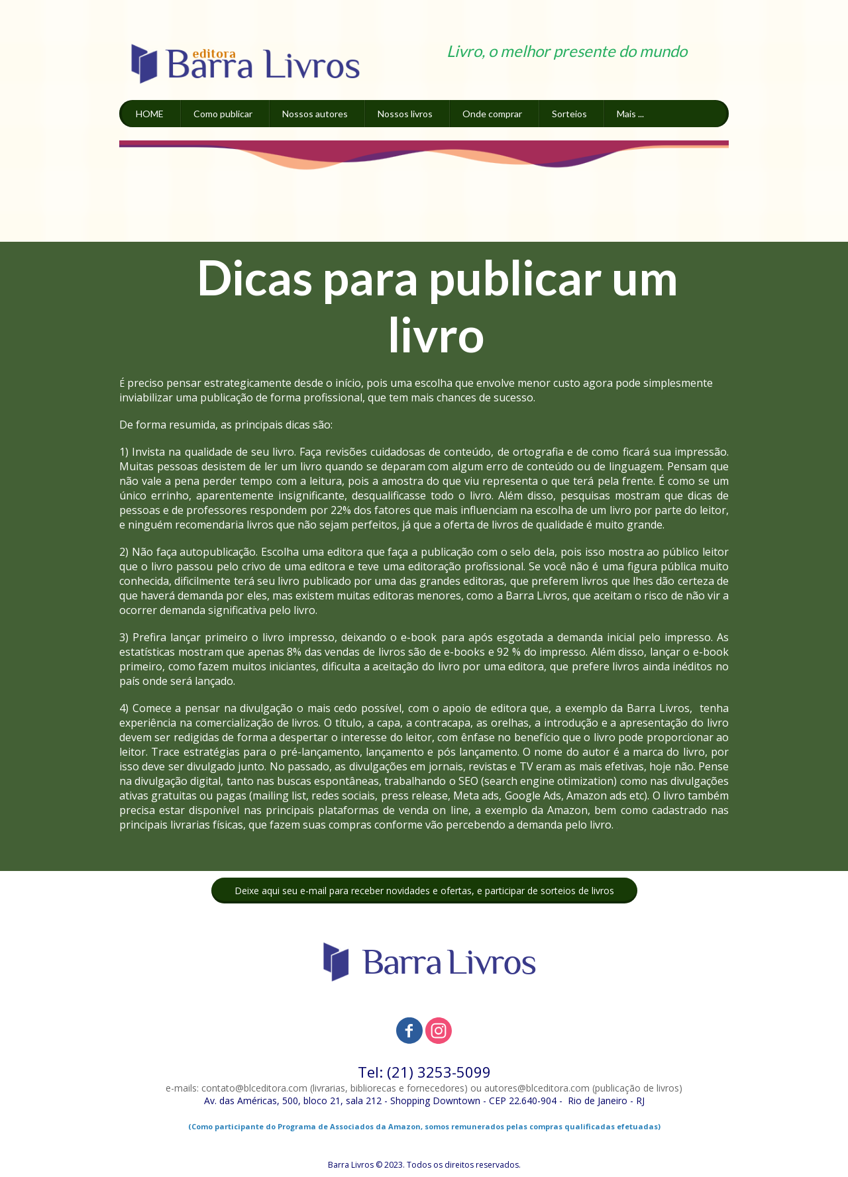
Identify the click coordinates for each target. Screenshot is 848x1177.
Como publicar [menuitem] (222, 113)
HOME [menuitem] (150, 113)
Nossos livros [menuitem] (405, 113)
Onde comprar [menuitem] (492, 113)
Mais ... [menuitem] (630, 113)
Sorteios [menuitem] (569, 113)
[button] (424, 890)
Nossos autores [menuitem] (315, 113)
